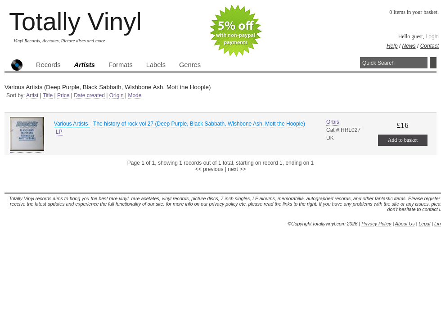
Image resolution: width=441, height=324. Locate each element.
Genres (190, 64)
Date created (89, 95)
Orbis (332, 122)
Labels (156, 64)
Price (63, 95)
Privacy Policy (376, 223)
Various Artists (72, 124)
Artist (32, 95)
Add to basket (403, 140)
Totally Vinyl (75, 21)
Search (433, 62)
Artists (84, 64)
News (409, 46)
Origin (116, 95)
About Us (405, 223)
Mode (134, 95)
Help (392, 46)
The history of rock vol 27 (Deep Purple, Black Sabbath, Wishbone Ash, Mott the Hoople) (199, 124)
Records (48, 64)
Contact (429, 46)
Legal (424, 223)
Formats (120, 64)
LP (59, 132)
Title (48, 95)
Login (432, 36)
